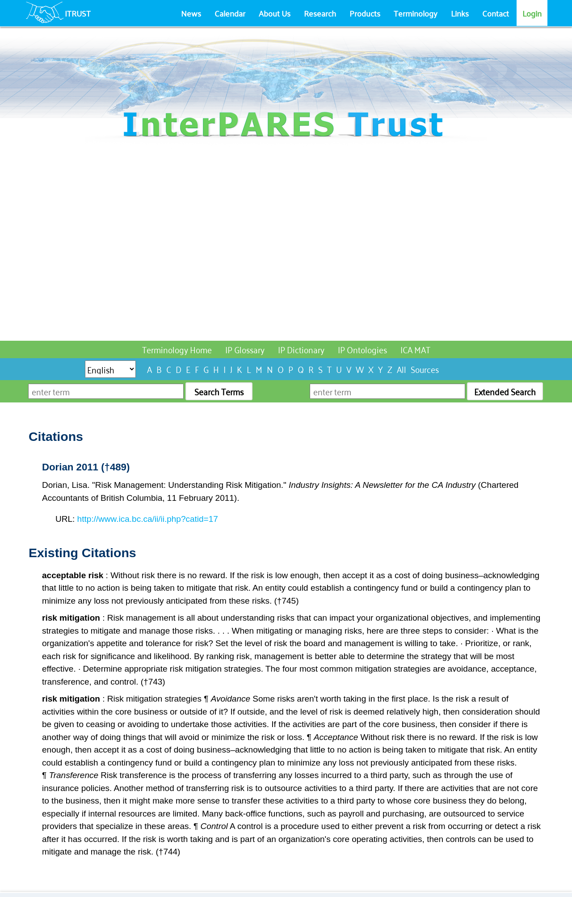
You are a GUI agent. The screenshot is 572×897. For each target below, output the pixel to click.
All (401, 369)
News (191, 13)
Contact (495, 13)
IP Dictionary (301, 349)
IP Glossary (245, 349)
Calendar (229, 13)
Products (364, 13)
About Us (274, 13)
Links (460, 13)
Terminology (415, 13)
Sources (425, 369)
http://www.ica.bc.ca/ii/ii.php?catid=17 (147, 519)
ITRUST (78, 13)
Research (320, 13)
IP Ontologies (362, 349)
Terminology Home (177, 349)
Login (532, 13)
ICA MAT (415, 349)
